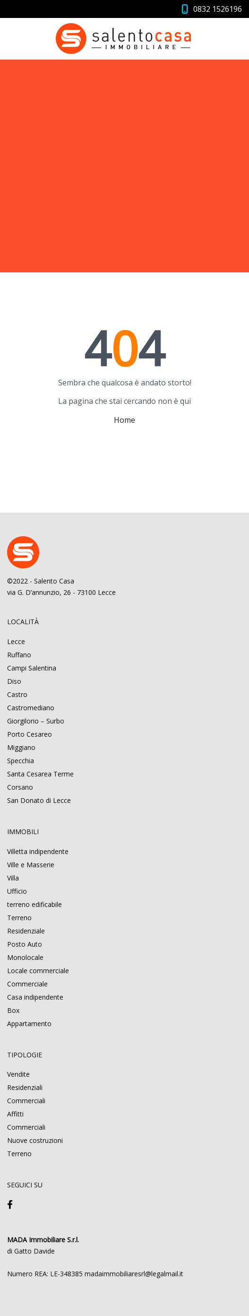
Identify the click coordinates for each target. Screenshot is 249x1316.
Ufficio (17, 891)
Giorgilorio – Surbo (35, 720)
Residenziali (25, 1087)
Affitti (15, 1113)
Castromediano (30, 707)
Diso (14, 681)
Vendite (18, 1074)
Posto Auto (24, 944)
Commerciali (26, 1100)
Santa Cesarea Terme (40, 773)
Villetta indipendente (38, 851)
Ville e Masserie (30, 864)
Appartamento (29, 1023)
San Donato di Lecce (39, 800)
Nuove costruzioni (35, 1140)
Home (124, 420)
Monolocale (25, 957)
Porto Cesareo (29, 734)
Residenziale (26, 930)
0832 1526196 (217, 9)
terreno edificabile (34, 904)
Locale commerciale (38, 970)
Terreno (19, 917)
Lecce (16, 641)
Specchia (20, 760)
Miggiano (21, 747)
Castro (17, 694)
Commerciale (27, 983)
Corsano (20, 787)
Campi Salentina (31, 667)
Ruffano (19, 654)
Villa (13, 877)
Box (13, 1010)
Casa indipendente (35, 997)
